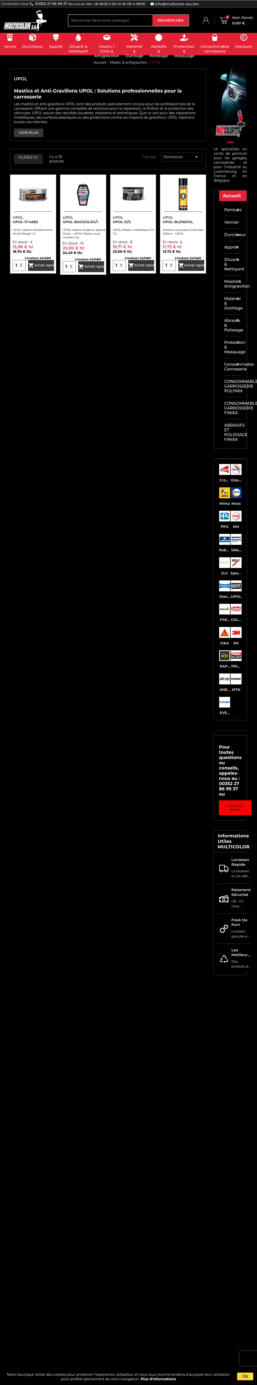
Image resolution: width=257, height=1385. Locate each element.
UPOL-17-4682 (25, 222)
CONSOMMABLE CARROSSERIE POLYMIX (233, 386)
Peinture (233, 209)
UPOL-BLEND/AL (178, 222)
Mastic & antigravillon (233, 284)
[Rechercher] (110, 20)
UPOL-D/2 (122, 222)
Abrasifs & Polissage (233, 325)
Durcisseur (233, 234)
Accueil (232, 196)
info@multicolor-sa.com (176, 4)
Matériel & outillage (233, 303)
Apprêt (231, 247)
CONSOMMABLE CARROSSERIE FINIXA (233, 408)
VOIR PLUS (28, 132)
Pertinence (182, 157)
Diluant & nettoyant (233, 264)
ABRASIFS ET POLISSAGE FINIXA (233, 432)
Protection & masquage (233, 347)
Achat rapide (41, 265)
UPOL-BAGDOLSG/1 (80, 222)
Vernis (230, 222)
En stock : (21, 242)
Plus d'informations (158, 1379)
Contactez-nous (235, 808)
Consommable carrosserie (233, 366)
